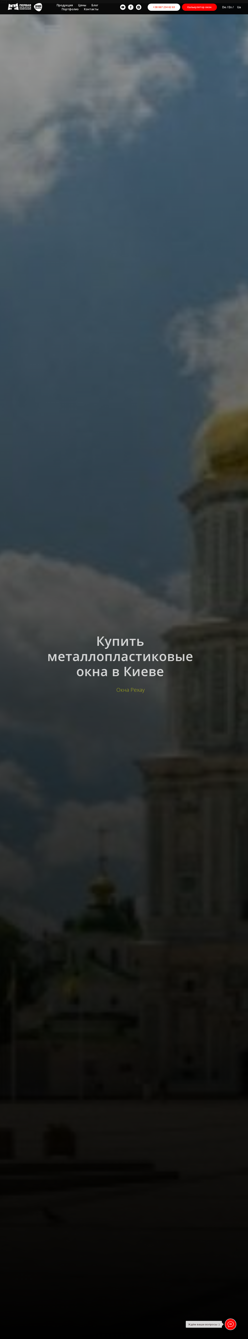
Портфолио (70, 9)
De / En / (228, 7)
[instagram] (138, 7)
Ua (239, 7)
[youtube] (123, 7)
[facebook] (130, 7)
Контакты (91, 9)
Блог (95, 5)
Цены (82, 5)
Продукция (65, 5)
